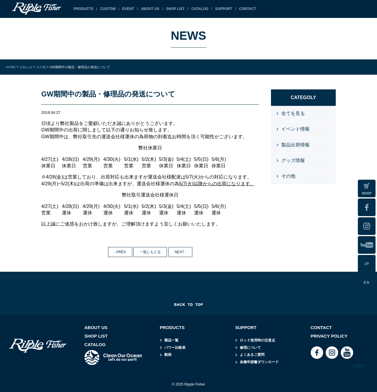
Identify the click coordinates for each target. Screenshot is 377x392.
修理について (250, 348)
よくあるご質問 (252, 355)
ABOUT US (150, 9)
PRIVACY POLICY (329, 335)
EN (367, 283)
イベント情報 (295, 128)
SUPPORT (223, 9)
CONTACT (247, 9)
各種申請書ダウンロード (259, 362)
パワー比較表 (175, 348)
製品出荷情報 (295, 144)
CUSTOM (107, 9)
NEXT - (180, 252)
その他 (288, 176)
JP (367, 264)
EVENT (128, 9)
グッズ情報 (293, 160)
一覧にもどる (150, 252)
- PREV (120, 252)
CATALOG (200, 9)
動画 (167, 355)
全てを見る (293, 113)
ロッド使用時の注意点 (257, 340)
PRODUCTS (83, 9)
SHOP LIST (175, 9)
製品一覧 (171, 340)
